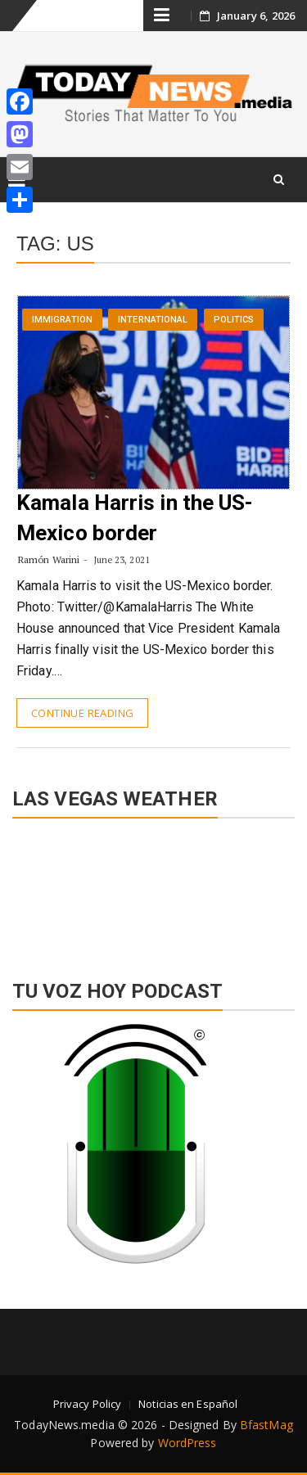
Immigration (62, 319)
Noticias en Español (187, 1403)
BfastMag (266, 1424)
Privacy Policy (87, 1403)
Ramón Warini (48, 559)
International (152, 319)
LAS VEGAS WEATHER (153, 890)
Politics (234, 319)
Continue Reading (82, 713)
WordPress (187, 1442)
